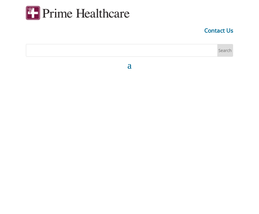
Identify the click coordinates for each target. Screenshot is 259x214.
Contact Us (218, 30)
